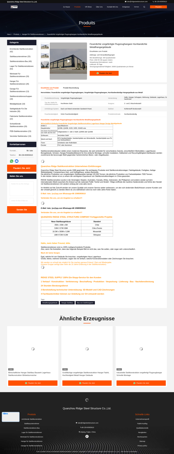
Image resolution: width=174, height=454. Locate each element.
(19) (20, 136)
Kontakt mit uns (112, 7)
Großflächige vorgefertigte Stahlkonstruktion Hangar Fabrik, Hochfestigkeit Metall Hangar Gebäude (85, 374)
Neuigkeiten (142, 432)
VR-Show (88, 7)
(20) (18, 125)
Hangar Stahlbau (67, 303)
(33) (19, 75)
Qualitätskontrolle (142, 428)
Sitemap (142, 441)
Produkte (77, 7)
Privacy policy (142, 446)
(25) (20, 56)
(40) (21, 61)
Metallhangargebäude (49, 303)
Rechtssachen (142, 437)
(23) (20, 131)
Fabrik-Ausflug (142, 423)
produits (16, 34)
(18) (21, 97)
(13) (19, 90)
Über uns (99, 7)
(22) (21, 117)
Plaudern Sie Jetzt (21, 168)
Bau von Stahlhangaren (85, 303)
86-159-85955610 (159, 1)
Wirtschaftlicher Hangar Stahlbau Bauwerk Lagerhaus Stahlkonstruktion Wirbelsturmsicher (29, 374)
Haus (9, 34)
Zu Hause (66, 7)
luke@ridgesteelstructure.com (136, 1)
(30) (18, 110)
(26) (19, 82)
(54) (22, 67)
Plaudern (158, 7)
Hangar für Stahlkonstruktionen (33, 34)
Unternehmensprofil (142, 419)
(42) (21, 50)
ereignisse (126, 7)
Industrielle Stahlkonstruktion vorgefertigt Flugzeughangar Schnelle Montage (139, 374)
